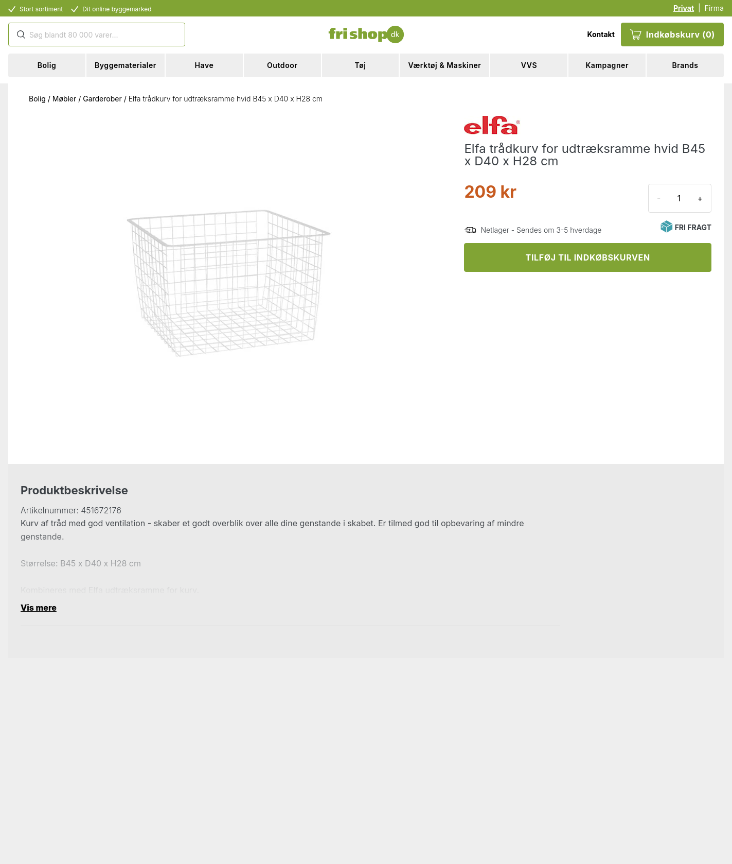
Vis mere (39, 607)
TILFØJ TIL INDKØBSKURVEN (588, 257)
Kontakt (600, 34)
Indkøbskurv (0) (672, 34)
